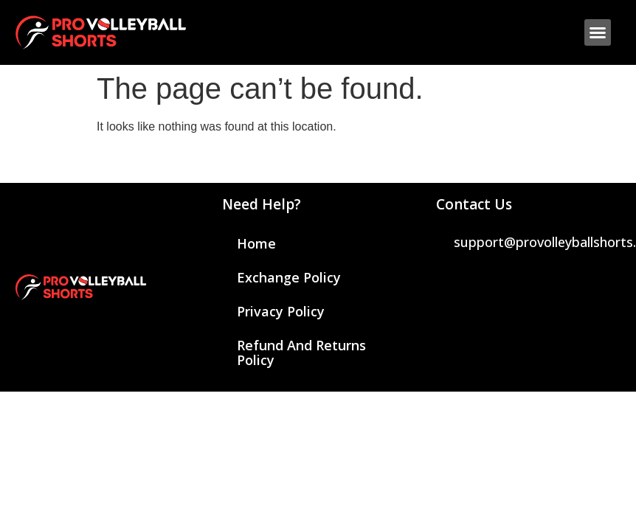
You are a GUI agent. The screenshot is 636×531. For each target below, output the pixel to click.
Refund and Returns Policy (301, 352)
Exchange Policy (289, 277)
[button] (597, 32)
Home (256, 243)
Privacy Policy (281, 311)
